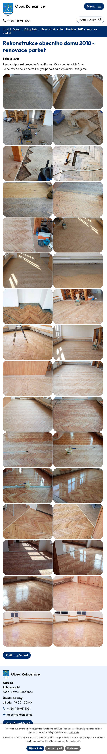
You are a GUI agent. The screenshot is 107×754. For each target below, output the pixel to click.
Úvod (6, 29)
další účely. (74, 732)
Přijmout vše (35, 748)
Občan (16, 29)
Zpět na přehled (17, 655)
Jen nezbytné (54, 748)
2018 (16, 58)
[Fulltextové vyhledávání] (90, 20)
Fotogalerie (30, 29)
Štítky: (7, 58)
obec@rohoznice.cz (19, 714)
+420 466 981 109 (18, 708)
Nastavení (72, 748)
